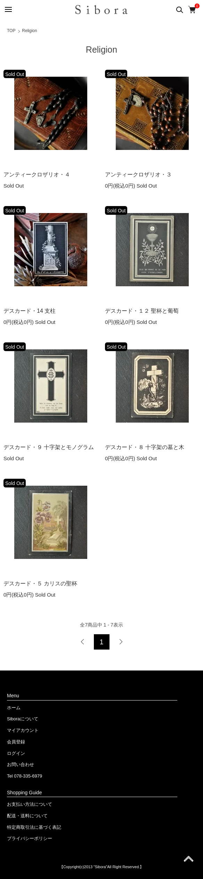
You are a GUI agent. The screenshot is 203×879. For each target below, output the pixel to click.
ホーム (14, 707)
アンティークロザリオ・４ (36, 174)
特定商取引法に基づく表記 (34, 827)
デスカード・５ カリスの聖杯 (40, 583)
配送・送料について (27, 815)
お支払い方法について (29, 804)
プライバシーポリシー (29, 838)
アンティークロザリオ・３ (138, 174)
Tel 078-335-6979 (24, 776)
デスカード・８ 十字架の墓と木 (144, 447)
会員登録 (16, 741)
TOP (11, 30)
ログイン (16, 753)
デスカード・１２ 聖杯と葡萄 (142, 311)
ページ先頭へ (188, 861)
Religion (29, 30)
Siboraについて (22, 718)
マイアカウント (23, 730)
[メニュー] (8, 9)
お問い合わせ (20, 764)
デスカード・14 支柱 (29, 311)
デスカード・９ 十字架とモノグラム (48, 447)
